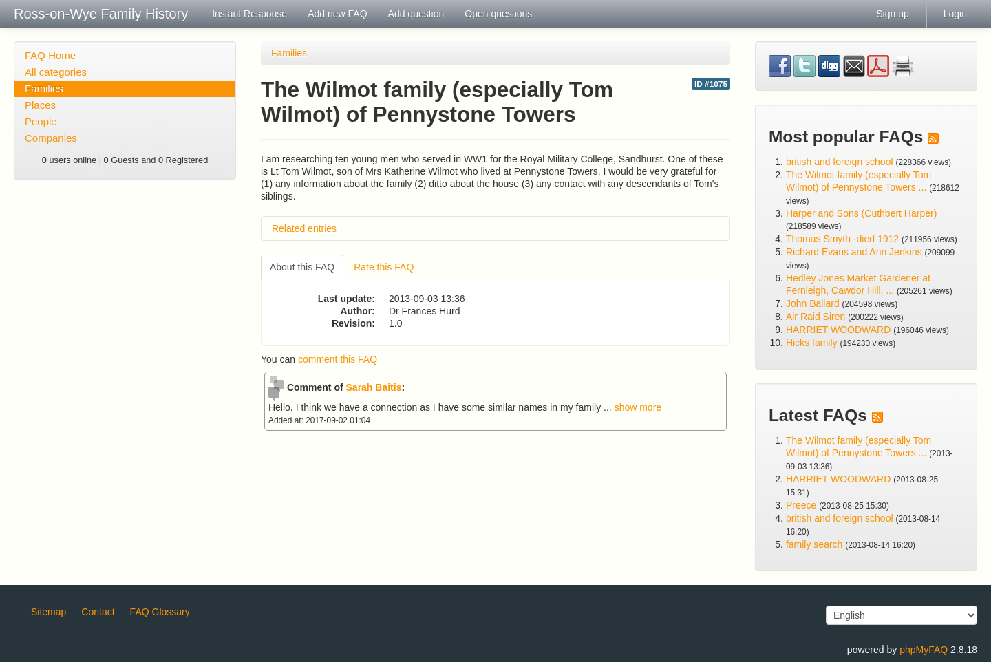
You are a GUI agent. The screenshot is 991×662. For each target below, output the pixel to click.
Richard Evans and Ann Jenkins (854, 251)
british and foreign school (839, 161)
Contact (97, 611)
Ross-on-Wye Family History (101, 13)
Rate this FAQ (384, 267)
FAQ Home (50, 55)
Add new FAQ (337, 13)
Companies (51, 138)
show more (638, 407)
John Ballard (813, 303)
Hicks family (813, 342)
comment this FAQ (337, 359)
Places (40, 105)
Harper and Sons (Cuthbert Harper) (861, 213)
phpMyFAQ (923, 649)
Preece (801, 505)
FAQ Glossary (160, 611)
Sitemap (48, 611)
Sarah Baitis (374, 387)
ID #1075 (710, 84)
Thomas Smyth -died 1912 (842, 238)
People (41, 121)
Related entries (304, 228)
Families (44, 88)
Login (955, 13)
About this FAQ (302, 267)
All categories (56, 72)
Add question (416, 13)
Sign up (892, 13)
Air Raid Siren (815, 316)
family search (815, 544)
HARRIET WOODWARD (838, 329)
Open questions (498, 13)
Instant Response (249, 13)
